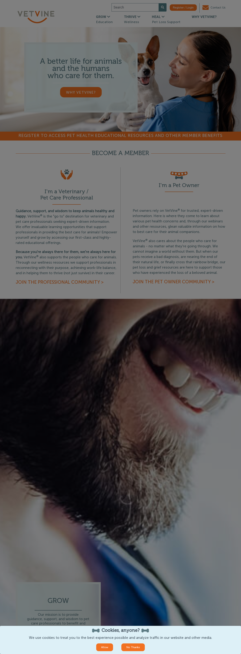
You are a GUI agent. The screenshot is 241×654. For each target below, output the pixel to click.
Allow (104, 647)
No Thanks (133, 647)
